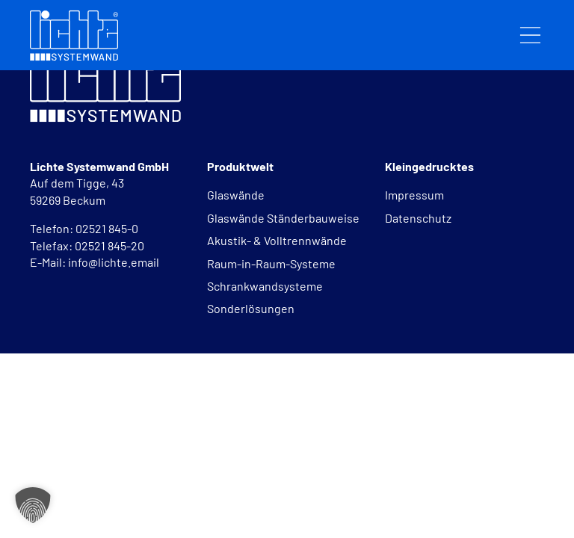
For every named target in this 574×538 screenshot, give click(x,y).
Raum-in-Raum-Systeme (271, 263)
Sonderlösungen (250, 308)
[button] (33, 505)
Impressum (414, 195)
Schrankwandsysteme (265, 286)
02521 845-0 (108, 228)
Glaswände (236, 195)
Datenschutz (418, 218)
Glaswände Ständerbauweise (283, 218)
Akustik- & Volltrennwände (277, 240)
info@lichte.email (113, 262)
